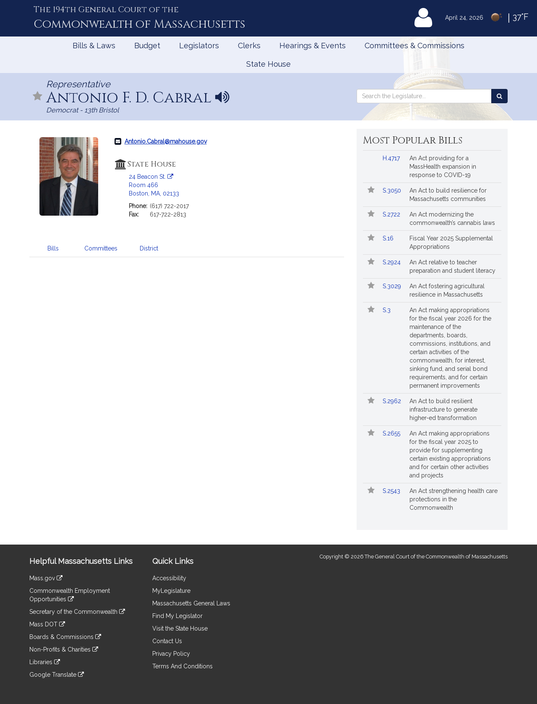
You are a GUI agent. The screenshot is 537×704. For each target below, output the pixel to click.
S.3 (387, 310)
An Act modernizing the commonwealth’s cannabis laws (452, 218)
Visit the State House (180, 628)
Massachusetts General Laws (191, 603)
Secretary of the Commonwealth (77, 611)
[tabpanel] (186, 270)
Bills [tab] (53, 248)
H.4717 (392, 158)
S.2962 (393, 401)
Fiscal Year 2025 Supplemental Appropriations (451, 242)
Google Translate (56, 674)
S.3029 (393, 286)
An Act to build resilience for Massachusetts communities (448, 194)
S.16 (389, 238)
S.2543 (392, 491)
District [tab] (149, 248)
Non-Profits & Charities (63, 649)
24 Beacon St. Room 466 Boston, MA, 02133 (154, 185)
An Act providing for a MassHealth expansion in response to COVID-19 (442, 166)
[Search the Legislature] (499, 96)
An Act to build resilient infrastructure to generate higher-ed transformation (443, 409)
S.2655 (392, 433)
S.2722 (392, 214)
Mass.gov (46, 578)
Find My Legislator (177, 616)
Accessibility (169, 578)
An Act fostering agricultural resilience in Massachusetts (447, 290)
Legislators (199, 45)
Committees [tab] (100, 248)
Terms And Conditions (182, 666)
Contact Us (167, 641)
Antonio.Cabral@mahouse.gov (166, 141)
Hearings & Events (312, 45)
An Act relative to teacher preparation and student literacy (452, 266)
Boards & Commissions (65, 637)
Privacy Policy (171, 653)
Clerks (249, 45)
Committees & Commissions (414, 45)
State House (268, 64)
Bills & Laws (94, 45)
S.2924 (392, 262)
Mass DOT (47, 624)
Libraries (44, 662)
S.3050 (393, 190)
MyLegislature (171, 590)
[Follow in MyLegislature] (37, 96)
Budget (147, 45)
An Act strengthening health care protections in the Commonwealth (453, 499)
